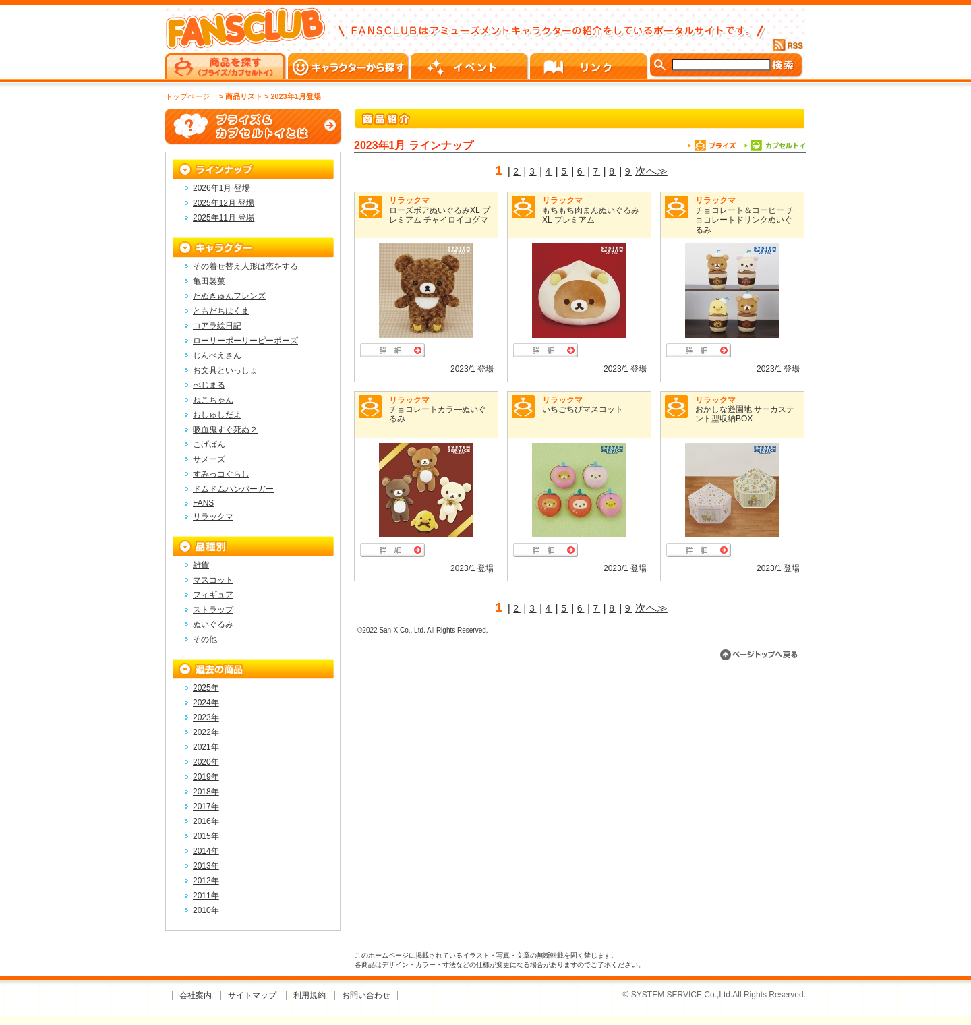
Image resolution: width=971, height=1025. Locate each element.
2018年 (206, 791)
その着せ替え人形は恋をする (245, 266)
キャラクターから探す (349, 66)
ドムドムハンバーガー (233, 489)
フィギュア (213, 594)
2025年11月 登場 (223, 218)
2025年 (206, 688)
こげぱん (209, 444)
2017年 (206, 806)
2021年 (206, 747)
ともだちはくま (221, 311)
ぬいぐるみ (213, 624)
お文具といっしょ (225, 370)
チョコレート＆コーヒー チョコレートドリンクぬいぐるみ (744, 220)
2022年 (206, 732)
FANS (203, 503)
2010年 (206, 910)
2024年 (206, 702)
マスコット (213, 580)
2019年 (206, 777)
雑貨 (201, 565)
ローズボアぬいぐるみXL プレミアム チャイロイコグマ (439, 215)
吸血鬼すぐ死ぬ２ (225, 429)
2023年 (206, 717)
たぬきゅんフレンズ (229, 296)
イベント (470, 66)
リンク (589, 66)
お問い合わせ (366, 995)
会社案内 (195, 995)
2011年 (206, 895)
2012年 (206, 880)
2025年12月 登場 (223, 203)
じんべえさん (217, 355)
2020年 (206, 762)
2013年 (206, 866)
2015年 (206, 836)
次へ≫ (651, 171)
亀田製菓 (209, 281)
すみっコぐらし (221, 474)
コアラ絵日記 (217, 325)
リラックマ (409, 200)
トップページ (187, 96)
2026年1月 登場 (221, 188)
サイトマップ (252, 995)
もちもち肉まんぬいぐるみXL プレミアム (590, 215)
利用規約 (309, 995)
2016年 (206, 821)
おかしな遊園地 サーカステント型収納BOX (744, 414)
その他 (205, 639)
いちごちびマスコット (582, 409)
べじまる (209, 385)
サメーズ (209, 459)
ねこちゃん (213, 400)
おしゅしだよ (217, 414)
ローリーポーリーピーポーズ (245, 340)
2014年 (206, 851)
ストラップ (213, 609)
